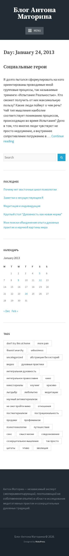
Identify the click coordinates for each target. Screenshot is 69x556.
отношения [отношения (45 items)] (44, 406)
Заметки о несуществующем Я (23, 197)
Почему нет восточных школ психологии (30, 189)
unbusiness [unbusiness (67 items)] (37, 350)
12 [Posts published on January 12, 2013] (40, 280)
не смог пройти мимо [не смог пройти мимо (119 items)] (19, 406)
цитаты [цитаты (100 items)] (11, 448)
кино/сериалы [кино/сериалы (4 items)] (15, 385)
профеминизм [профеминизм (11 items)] (32, 420)
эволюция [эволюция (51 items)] (42, 448)
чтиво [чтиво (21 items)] (25, 448)
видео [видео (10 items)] (10, 364)
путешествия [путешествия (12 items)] (41, 427)
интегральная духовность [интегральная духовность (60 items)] (21, 371)
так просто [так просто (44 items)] (52, 441)
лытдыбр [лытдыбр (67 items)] (12, 392)
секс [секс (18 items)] (9, 434)
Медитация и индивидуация (21, 206)
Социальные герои (25, 67)
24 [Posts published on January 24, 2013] (26, 293)
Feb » (15, 311)
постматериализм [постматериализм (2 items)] (17, 413)
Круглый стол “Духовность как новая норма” (32, 214)
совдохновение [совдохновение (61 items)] (50, 434)
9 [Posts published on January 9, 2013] (18, 280)
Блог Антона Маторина (34, 13)
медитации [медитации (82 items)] (51, 392)
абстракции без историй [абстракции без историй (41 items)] (44, 357)
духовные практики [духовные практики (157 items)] (32, 364)
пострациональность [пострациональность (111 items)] (47, 413)
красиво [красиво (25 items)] (51, 385)
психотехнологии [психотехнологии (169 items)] (16, 427)
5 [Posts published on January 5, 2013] (39, 273)
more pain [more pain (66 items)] (43, 343)
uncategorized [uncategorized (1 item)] (15, 357)
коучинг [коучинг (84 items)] (34, 385)
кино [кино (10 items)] (48, 378)
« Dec (6, 311)
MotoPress (40, 541)
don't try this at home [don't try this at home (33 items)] (18, 343)
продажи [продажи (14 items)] (12, 420)
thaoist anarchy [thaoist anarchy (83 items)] (15, 350)
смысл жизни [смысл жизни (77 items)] (26, 434)
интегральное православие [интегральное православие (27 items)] (22, 378)
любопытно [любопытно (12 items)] (31, 392)
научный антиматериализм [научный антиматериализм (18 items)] (22, 399)
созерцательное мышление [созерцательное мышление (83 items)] (23, 441)
